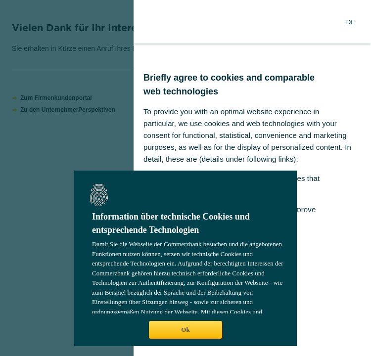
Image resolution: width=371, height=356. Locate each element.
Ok (185, 329)
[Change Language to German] (350, 21)
